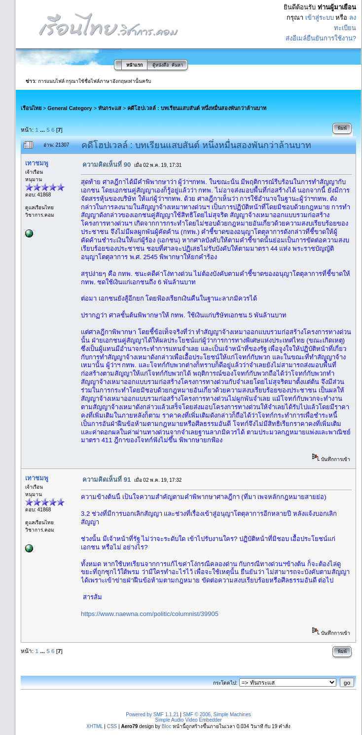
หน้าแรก (134, 65)
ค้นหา (177, 65)
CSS (112, 726)
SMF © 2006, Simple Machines (217, 714)
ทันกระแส (109, 108)
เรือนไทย (31, 108)
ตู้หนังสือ (160, 65)
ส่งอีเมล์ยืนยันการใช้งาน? (321, 38)
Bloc (166, 726)
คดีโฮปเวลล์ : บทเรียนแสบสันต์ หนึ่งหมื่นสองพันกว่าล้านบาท (196, 108)
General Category (69, 108)
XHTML (94, 726)
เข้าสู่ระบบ (319, 17)
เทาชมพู (36, 163)
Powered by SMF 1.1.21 (152, 714)
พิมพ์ (342, 128)
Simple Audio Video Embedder (188, 720)
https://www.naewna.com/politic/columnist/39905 (149, 614)
